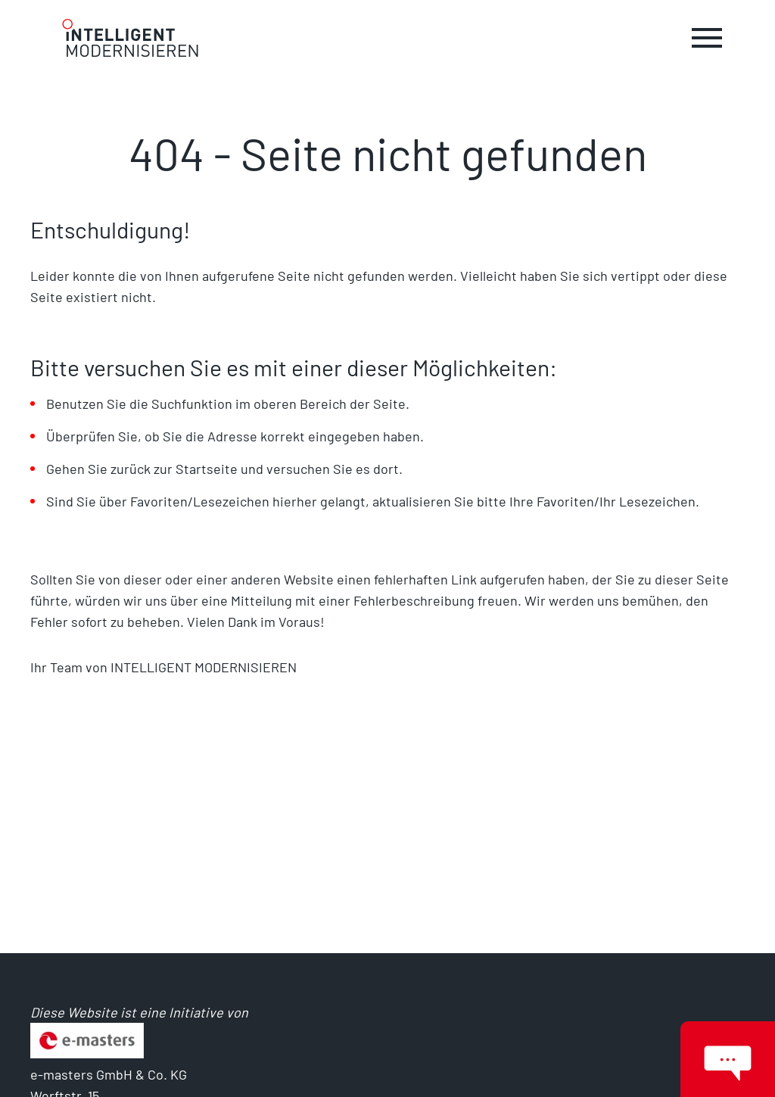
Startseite (208, 468)
